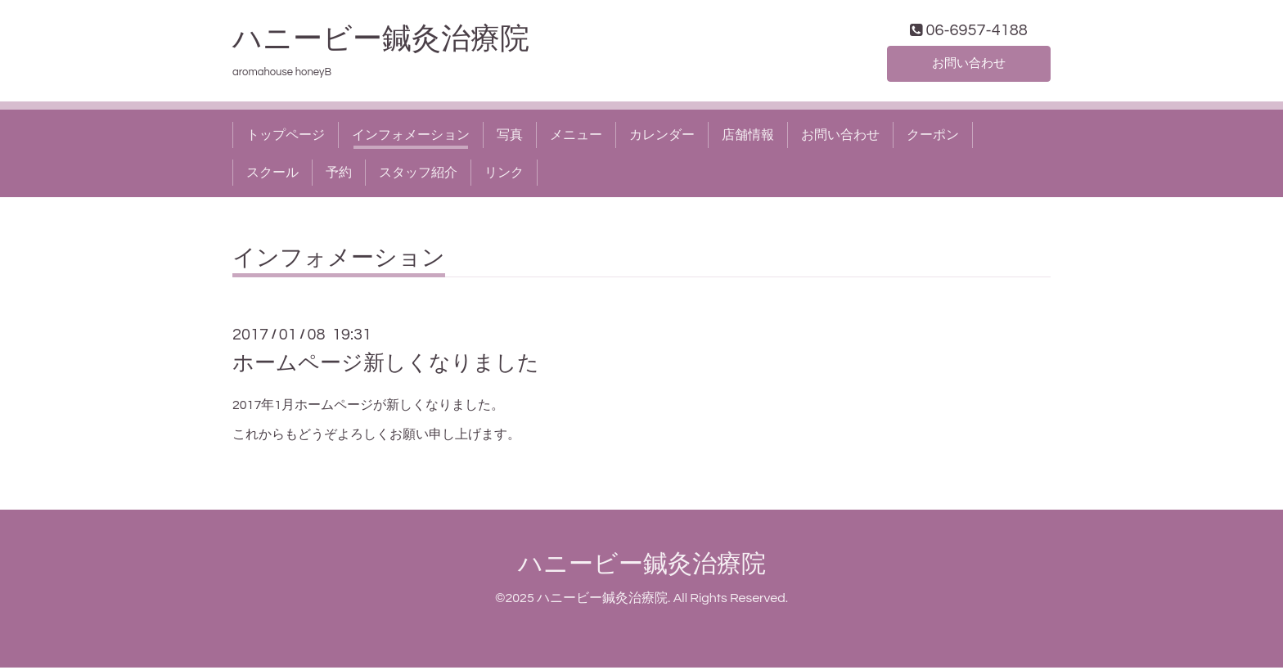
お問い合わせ (969, 65)
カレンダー (662, 137)
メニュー (576, 137)
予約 (339, 175)
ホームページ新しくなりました (385, 366)
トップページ (285, 137)
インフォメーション (411, 137)
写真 (510, 137)
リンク (504, 175)
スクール (272, 175)
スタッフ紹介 (418, 175)
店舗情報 (748, 137)
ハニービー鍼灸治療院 (395, 41)
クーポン (933, 137)
